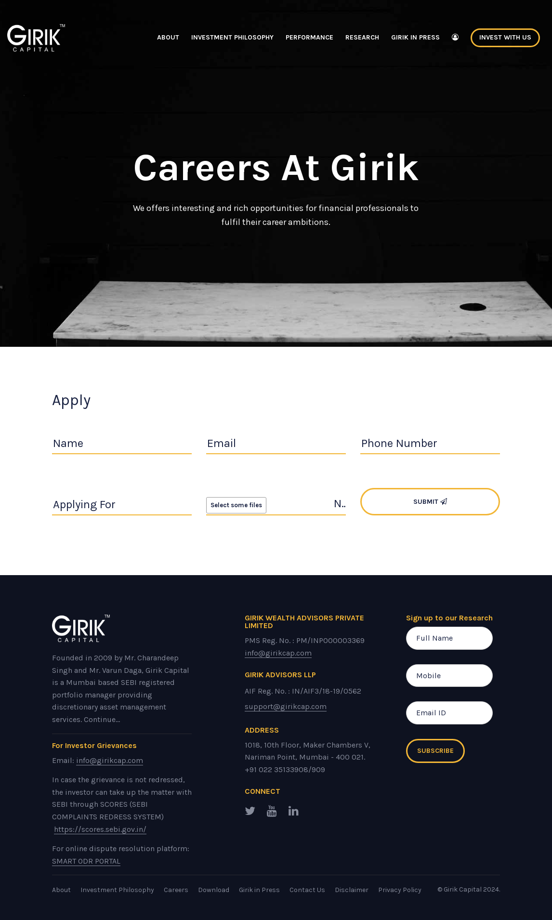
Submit (430, 502)
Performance (309, 37)
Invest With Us (505, 37)
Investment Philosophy (232, 37)
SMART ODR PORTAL (86, 861)
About (168, 37)
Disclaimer (351, 890)
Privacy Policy (399, 890)
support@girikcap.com (286, 706)
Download (213, 890)
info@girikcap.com (109, 760)
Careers (176, 890)
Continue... (102, 719)
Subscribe (435, 751)
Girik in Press (415, 37)
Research (362, 37)
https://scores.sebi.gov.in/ (100, 829)
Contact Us (307, 890)
